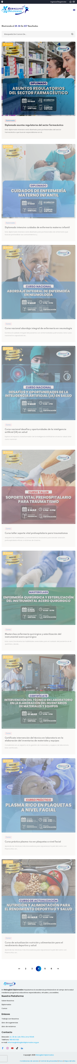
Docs (61, 1061)
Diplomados (10, 120)
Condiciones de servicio (29, 1061)
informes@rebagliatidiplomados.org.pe (23, 1042)
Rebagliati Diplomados (45, 1055)
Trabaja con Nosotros (10, 1019)
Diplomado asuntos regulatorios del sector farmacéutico (34, 125)
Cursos (4, 1008)
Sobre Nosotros (8, 1000)
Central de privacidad (49, 1061)
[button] (74, 10)
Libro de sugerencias (10, 1022)
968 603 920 (14, 1039)
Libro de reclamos (9, 1026)
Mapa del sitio (69, 1061)
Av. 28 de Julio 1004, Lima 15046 (22, 1037)
